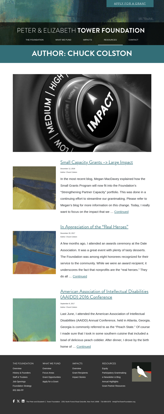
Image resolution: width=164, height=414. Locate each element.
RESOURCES (110, 40)
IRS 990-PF (18, 390)
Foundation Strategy (22, 386)
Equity (105, 368)
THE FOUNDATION (34, 40)
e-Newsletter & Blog (111, 377)
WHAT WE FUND (63, 40)
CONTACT (133, 40)
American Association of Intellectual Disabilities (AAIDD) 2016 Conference (104, 294)
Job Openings (19, 381)
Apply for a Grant (130, 3)
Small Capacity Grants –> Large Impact (96, 162)
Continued (121, 211)
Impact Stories (79, 377)
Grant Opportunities (52, 377)
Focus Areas (48, 373)
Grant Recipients (80, 373)
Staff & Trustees (20, 377)
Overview (17, 368)
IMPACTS (87, 40)
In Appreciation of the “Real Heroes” (94, 226)
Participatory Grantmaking (114, 373)
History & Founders (22, 373)
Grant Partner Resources (113, 386)
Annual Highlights (110, 381)
